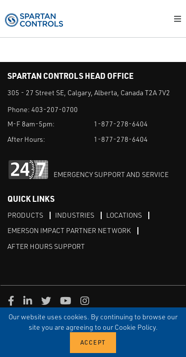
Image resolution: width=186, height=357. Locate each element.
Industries (74, 215)
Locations (124, 215)
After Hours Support (46, 246)
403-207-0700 (54, 109)
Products (25, 215)
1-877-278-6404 (121, 123)
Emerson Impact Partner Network (69, 230)
